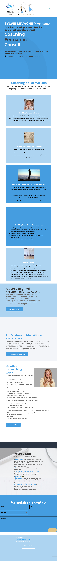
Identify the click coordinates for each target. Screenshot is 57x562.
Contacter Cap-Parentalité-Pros (23, 539)
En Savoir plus (13, 424)
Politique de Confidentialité (28, 548)
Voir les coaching (14, 309)
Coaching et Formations (17, 354)
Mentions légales (28, 545)
